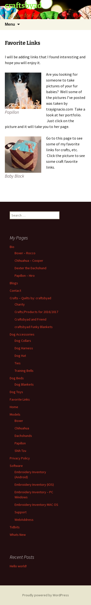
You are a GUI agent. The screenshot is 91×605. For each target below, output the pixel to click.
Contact (15, 290)
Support (20, 512)
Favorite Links (20, 399)
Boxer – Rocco (25, 253)
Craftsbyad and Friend (30, 319)
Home (14, 407)
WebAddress (24, 519)
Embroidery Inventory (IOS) (34, 484)
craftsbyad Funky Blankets (34, 327)
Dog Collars (23, 340)
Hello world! (18, 566)
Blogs (14, 283)
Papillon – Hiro (25, 275)
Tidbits (15, 527)
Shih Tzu (20, 450)
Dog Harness (24, 348)
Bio (12, 247)
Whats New (18, 534)
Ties (18, 363)
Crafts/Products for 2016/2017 (36, 312)
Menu (10, 24)
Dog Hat (20, 355)
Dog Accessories (22, 334)
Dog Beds (17, 378)
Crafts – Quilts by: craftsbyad (30, 298)
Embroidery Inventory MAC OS (36, 504)
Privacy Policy (20, 458)
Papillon (20, 443)
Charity (20, 304)
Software (16, 465)
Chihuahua (22, 428)
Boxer (19, 420)
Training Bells (24, 370)
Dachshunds (23, 435)
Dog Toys (16, 392)
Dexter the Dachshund (30, 268)
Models (15, 414)
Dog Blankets (24, 384)
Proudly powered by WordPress (45, 595)
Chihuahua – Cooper (29, 260)
